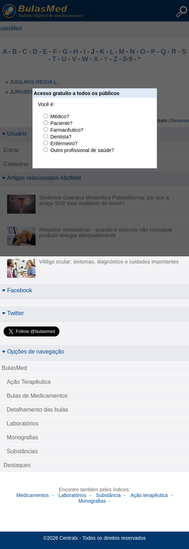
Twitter (13, 313)
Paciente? (61, 123)
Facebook (17, 290)
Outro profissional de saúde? (82, 150)
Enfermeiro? (63, 143)
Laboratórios (22, 423)
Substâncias (22, 451)
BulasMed (14, 368)
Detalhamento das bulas (37, 410)
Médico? (59, 116)
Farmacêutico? (66, 130)
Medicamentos (32, 495)
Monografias (22, 437)
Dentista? (60, 137)
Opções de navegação (33, 352)
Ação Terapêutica (29, 382)
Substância (108, 495)
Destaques (17, 465)
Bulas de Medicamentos (37, 396)
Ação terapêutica (149, 495)
